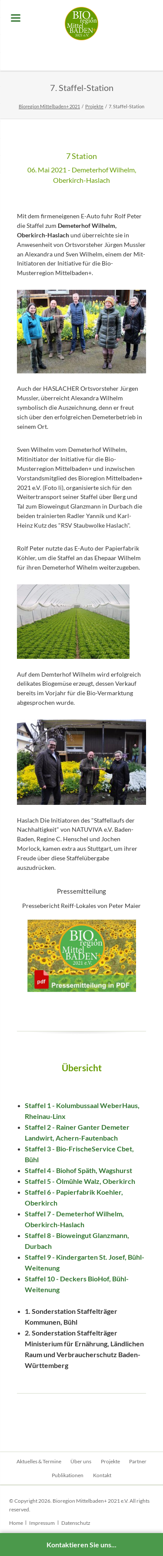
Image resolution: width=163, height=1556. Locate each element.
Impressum (42, 1523)
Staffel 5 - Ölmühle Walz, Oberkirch (80, 1181)
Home (16, 1523)
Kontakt (102, 1475)
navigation (15, 18)
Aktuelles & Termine (39, 1461)
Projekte (94, 106)
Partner (137, 1461)
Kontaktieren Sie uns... (81, 1544)
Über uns (80, 1461)
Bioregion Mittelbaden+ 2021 (49, 106)
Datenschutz (75, 1523)
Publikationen (67, 1475)
